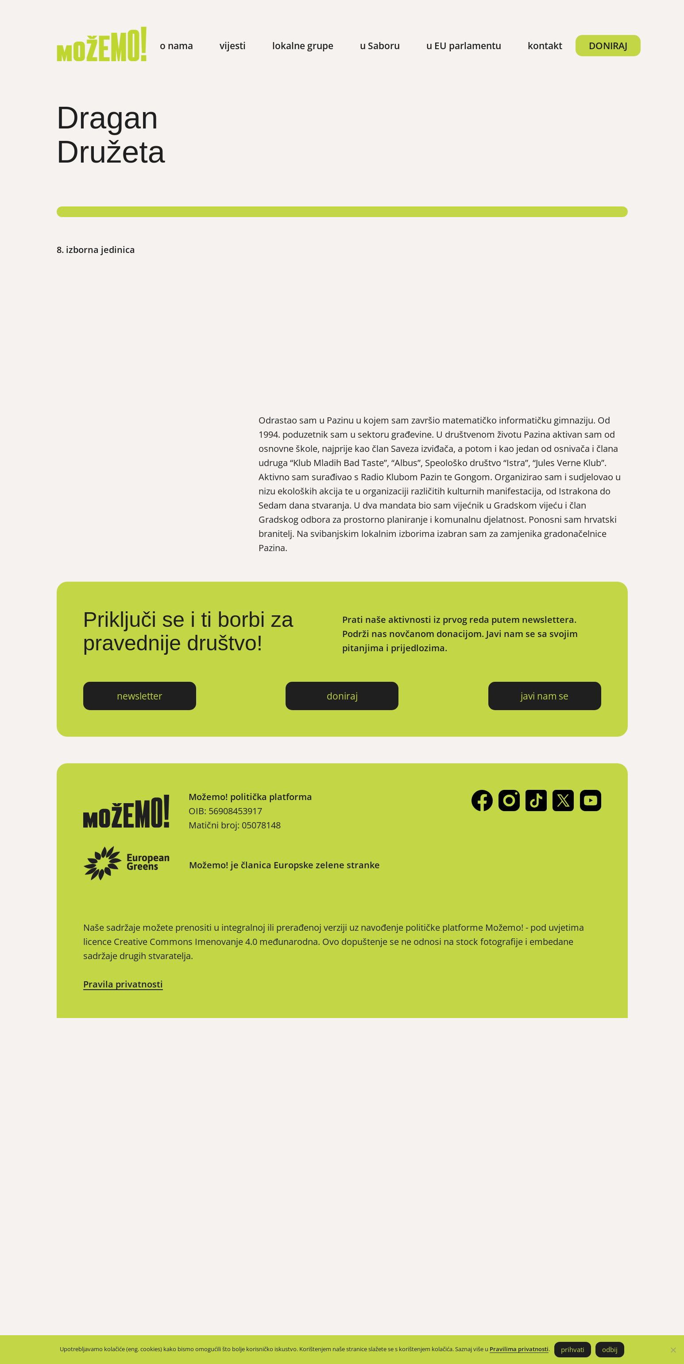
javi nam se (544, 696)
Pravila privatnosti (123, 984)
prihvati (572, 1349)
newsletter (139, 696)
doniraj (342, 696)
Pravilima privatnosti (519, 1349)
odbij (610, 1349)
